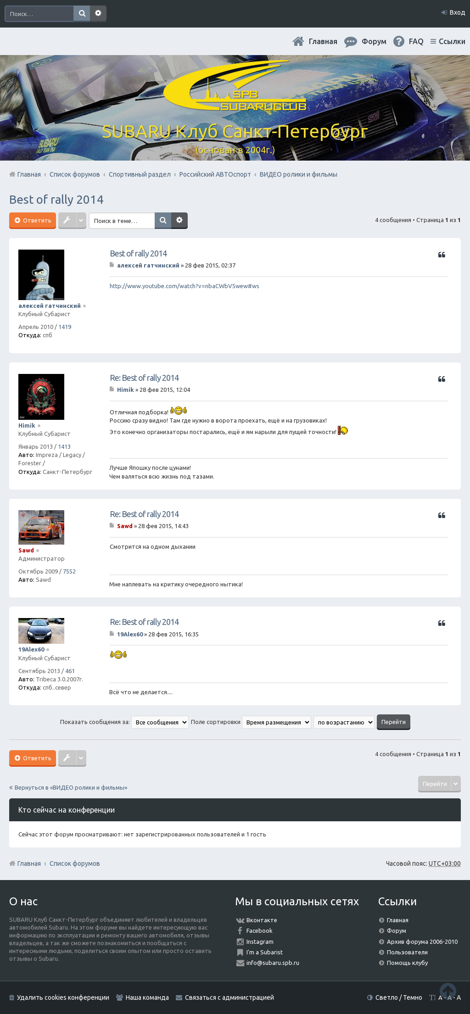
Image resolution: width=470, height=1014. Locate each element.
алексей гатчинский (49, 305)
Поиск (81, 14)
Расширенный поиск (98, 14)
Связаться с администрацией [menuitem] (229, 997)
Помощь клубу (407, 962)
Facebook (259, 930)
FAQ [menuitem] (416, 41)
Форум (396, 930)
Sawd (26, 550)
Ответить (36, 220)
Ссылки (452, 41)
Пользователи (407, 952)
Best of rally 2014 (56, 199)
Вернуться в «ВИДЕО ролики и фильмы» (71, 787)
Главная (323, 41)
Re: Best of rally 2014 (144, 377)
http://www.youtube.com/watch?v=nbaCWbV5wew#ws (184, 286)
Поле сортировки (251, 722)
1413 (64, 446)
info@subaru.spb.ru (272, 962)
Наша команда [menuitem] (147, 997)
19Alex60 (31, 649)
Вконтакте (261, 920)
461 (70, 671)
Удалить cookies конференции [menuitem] (63, 997)
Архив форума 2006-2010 (422, 941)
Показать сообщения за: (124, 722)
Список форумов (75, 863)
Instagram (260, 941)
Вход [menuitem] (457, 12)
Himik (26, 425)
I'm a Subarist (264, 952)
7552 (69, 571)
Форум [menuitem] (374, 41)
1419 (64, 326)
